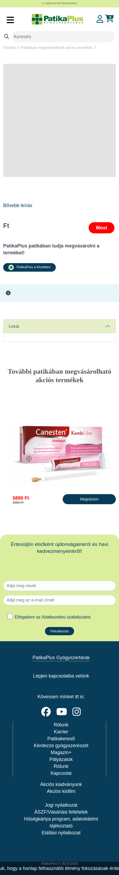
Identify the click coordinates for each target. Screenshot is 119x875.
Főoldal (9, 47)
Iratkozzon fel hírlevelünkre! (59, 3)
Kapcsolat (61, 773)
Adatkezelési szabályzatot (66, 617)
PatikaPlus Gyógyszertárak (61, 657)
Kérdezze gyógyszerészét (61, 745)
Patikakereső (61, 738)
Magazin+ (61, 752)
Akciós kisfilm (61, 791)
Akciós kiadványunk (61, 784)
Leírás (14, 326)
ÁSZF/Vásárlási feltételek (61, 812)
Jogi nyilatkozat (61, 805)
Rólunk (61, 724)
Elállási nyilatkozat (61, 832)
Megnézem (89, 499)
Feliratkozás (59, 631)
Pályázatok (61, 759)
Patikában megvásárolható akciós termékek (56, 47)
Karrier (61, 731)
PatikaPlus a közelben (29, 267)
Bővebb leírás (17, 205)
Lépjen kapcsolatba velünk (61, 676)
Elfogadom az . (53, 617)
